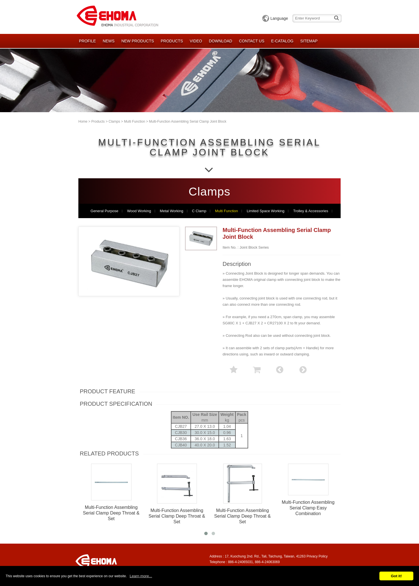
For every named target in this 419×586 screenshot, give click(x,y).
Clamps (114, 121)
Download (220, 41)
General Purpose (104, 211)
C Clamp (199, 211)
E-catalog (282, 41)
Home (82, 121)
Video (196, 41)
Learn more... (141, 576)
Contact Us (252, 41)
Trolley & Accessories (310, 211)
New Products (137, 41)
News (109, 41)
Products (172, 41)
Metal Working (171, 211)
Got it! (396, 576)
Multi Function (134, 121)
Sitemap (308, 41)
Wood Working (139, 211)
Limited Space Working (265, 211)
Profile (87, 41)
